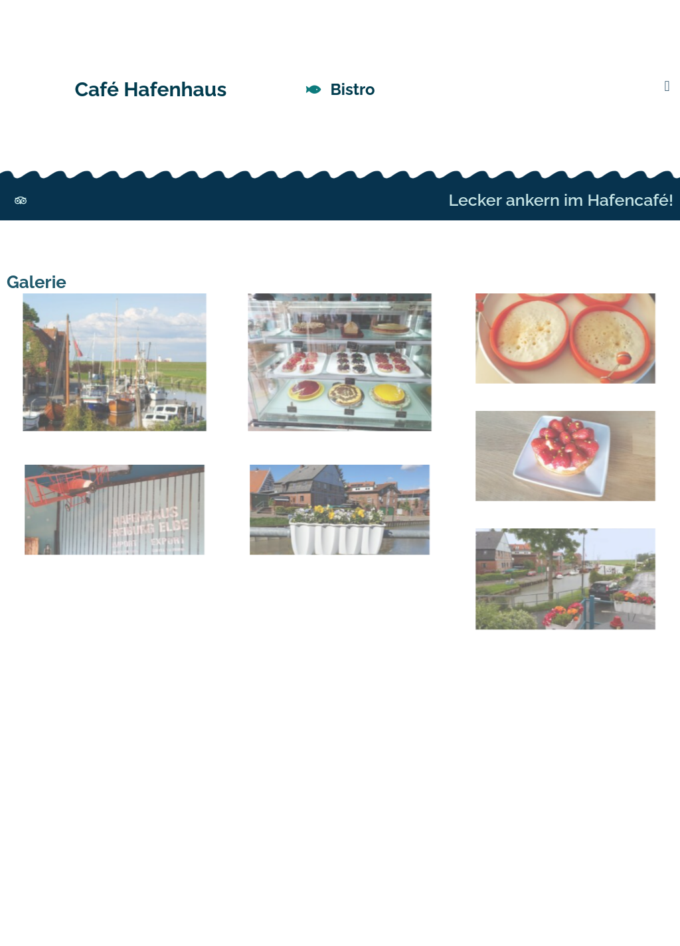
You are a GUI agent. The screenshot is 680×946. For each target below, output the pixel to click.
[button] (667, 87)
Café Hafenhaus (150, 89)
